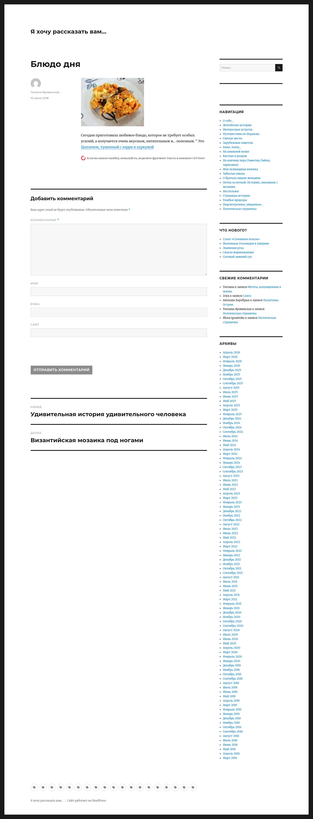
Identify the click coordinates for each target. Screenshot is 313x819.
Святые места (232, 138)
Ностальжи (231, 191)
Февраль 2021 (232, 604)
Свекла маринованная (238, 252)
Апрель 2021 (231, 595)
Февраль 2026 (232, 361)
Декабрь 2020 (232, 612)
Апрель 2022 (231, 542)
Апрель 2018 (231, 753)
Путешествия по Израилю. (241, 134)
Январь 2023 (231, 507)
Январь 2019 (231, 714)
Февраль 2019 (232, 709)
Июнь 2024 (230, 440)
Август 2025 (231, 388)
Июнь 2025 (230, 396)
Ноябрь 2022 (231, 515)
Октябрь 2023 (232, 467)
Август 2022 (231, 524)
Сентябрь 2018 (233, 731)
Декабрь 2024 (232, 418)
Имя (34, 283)
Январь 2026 (231, 366)
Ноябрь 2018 (231, 723)
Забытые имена (234, 173)
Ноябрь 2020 (231, 617)
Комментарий (45, 220)
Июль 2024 (230, 436)
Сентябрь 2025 (233, 383)
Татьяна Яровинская (45, 92)
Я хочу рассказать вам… (68, 31)
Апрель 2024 (231, 449)
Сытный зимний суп (237, 257)
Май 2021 (229, 590)
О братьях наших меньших (242, 178)
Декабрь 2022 (232, 511)
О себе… (228, 121)
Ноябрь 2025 (231, 374)
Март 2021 (230, 599)
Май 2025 (229, 401)
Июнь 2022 (230, 533)
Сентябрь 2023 (233, 471)
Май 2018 (229, 749)
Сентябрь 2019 (233, 678)
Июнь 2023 (230, 485)
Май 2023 (229, 489)
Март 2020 (230, 652)
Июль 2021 (230, 582)
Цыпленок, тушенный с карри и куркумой (117, 147)
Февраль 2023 (232, 502)
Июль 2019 (230, 687)
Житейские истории (237, 125)
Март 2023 (230, 498)
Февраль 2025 (232, 414)
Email (36, 304)
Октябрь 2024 (232, 427)
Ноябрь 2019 (231, 670)
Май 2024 (229, 445)
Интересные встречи (237, 129)
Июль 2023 (230, 480)
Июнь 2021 (230, 586)
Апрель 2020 (231, 648)
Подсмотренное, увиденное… (243, 204)
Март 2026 (230, 357)
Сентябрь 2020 (233, 626)
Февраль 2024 (232, 458)
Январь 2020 (231, 661)
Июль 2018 (230, 740)
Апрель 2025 (231, 405)
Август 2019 (231, 683)
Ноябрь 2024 (231, 423)
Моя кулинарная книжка (240, 169)
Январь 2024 (231, 462)
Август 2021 (231, 577)
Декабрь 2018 (232, 718)
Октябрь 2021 (232, 568)
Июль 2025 (230, 392)
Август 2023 (231, 476)
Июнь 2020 (230, 639)
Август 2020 (231, 630)
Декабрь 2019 (232, 665)
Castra (247, 296)
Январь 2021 (231, 608)
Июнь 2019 (230, 692)
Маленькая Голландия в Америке (246, 243)
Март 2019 (230, 705)
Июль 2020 (230, 634)
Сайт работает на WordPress (86, 800)
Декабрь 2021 (232, 559)
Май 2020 (229, 643)
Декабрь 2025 (232, 370)
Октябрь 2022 (232, 520)
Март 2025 (230, 410)
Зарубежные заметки (238, 143)
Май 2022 (229, 537)
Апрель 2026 (231, 352)
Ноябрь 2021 (231, 564)
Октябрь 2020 (232, 621)
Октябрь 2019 (232, 674)
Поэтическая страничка (240, 209)
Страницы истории (236, 196)
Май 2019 (229, 696)
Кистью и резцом (235, 156)
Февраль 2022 (232, 551)
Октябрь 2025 (232, 379)
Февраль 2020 (232, 656)
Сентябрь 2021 (233, 573)
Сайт (35, 324)
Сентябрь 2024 (233, 432)
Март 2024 (230, 454)
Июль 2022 (230, 529)
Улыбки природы (235, 200)
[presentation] (62, 353)
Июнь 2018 (230, 745)
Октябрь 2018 (232, 727)
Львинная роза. (233, 248)
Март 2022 (230, 546)
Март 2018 (230, 758)
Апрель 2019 (231, 701)
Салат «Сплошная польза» (241, 239)
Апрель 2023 (231, 493)
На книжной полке (236, 151)
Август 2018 (231, 736)
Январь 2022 (231, 555)
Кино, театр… (232, 147)
